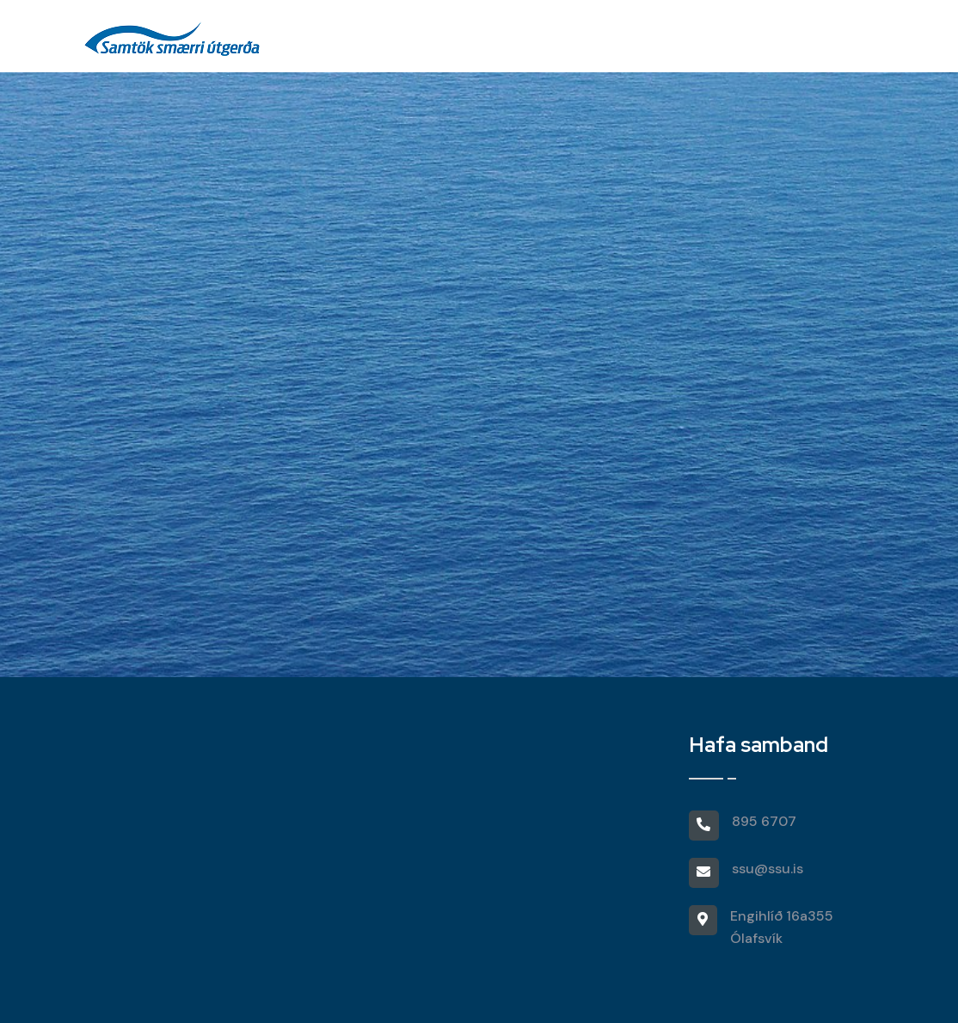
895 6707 (764, 821)
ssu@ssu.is (767, 869)
